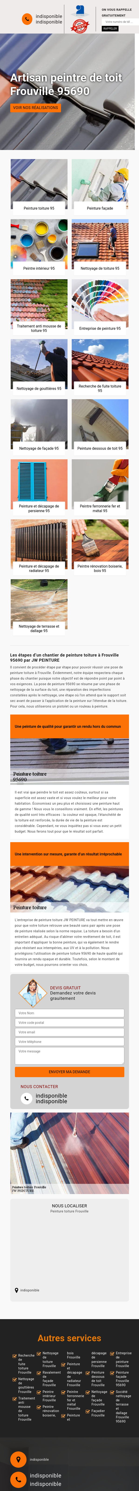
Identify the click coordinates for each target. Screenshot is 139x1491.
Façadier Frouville (97, 1413)
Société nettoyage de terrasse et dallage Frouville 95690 (121, 1406)
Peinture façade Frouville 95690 (121, 1379)
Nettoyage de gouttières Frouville (23, 1385)
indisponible (49, 16)
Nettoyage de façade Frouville (97, 1398)
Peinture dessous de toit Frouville (97, 1379)
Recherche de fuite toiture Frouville (23, 1364)
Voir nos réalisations (35, 108)
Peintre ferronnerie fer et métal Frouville (72, 1400)
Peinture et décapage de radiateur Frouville (72, 1374)
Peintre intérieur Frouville (48, 1396)
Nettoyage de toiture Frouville (48, 1359)
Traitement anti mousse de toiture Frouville (23, 1408)
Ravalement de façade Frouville (48, 1379)
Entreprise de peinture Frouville (121, 1359)
